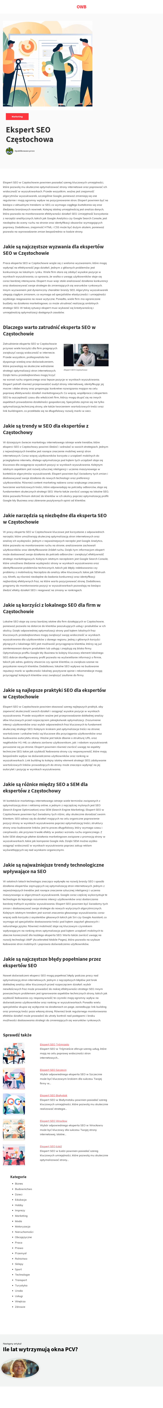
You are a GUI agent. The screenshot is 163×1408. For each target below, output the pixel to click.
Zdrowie (20, 1306)
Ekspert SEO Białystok (53, 1095)
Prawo (19, 1248)
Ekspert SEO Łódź (51, 1146)
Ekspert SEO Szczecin (53, 1070)
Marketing (17, 116)
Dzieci (18, 1194)
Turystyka (21, 1285)
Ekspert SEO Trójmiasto (54, 1044)
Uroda (19, 1290)
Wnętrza (20, 1301)
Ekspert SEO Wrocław (53, 1121)
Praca (18, 1242)
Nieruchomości (24, 1232)
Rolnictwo (21, 1258)
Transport (21, 1280)
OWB (81, 7)
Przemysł (20, 1253)
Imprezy (20, 1210)
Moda (18, 1221)
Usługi (19, 1296)
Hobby (19, 1205)
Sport (18, 1269)
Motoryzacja (22, 1226)
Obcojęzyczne (23, 1237)
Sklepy (19, 1264)
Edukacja (21, 1199)
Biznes (19, 1183)
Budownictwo (23, 1189)
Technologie (22, 1274)
